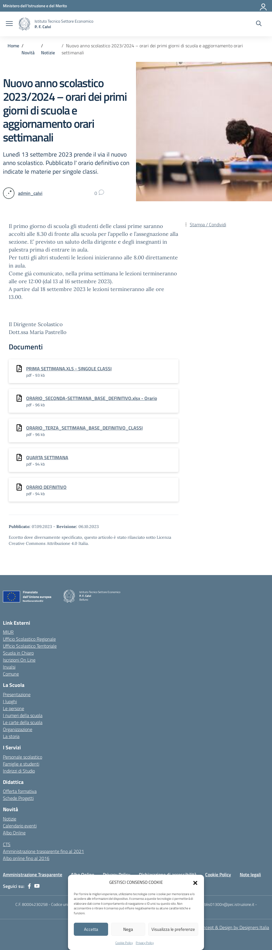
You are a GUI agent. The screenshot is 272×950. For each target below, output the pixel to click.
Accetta (91, 929)
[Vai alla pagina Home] (13, 45)
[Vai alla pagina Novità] (28, 52)
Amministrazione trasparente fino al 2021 (43, 851)
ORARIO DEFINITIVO (46, 487)
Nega (128, 929)
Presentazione (17, 694)
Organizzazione (17, 729)
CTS (6, 844)
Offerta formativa (20, 791)
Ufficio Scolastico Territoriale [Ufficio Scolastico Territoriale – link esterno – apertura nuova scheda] (30, 645)
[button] (195, 882)
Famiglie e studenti (21, 763)
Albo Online (14, 832)
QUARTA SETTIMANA (47, 457)
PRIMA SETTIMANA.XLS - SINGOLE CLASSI (69, 368)
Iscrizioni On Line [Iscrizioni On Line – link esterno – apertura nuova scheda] (19, 659)
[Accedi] (263, 6)
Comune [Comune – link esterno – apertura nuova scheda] (11, 673)
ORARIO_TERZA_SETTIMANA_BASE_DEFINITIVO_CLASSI (84, 427)
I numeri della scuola (22, 715)
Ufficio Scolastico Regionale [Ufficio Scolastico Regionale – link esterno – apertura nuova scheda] (29, 638)
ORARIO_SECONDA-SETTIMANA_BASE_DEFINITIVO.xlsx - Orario (91, 398)
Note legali (250, 874)
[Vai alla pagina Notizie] (48, 52)
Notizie (9, 818)
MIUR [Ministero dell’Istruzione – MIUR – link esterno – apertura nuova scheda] (8, 631)
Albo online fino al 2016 (26, 858)
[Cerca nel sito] (258, 24)
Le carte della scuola (22, 722)
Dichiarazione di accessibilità (167, 874)
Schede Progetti (18, 798)
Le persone (13, 708)
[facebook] (29, 886)
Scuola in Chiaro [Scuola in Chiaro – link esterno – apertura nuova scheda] (18, 652)
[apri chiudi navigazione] (9, 24)
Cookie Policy (124, 942)
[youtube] (37, 886)
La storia (11, 736)
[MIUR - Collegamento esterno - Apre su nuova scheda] (35, 6)
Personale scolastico (22, 756)
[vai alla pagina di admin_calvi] (30, 193)
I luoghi (10, 701)
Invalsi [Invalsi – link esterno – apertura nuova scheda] (9, 666)
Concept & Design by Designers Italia (233, 927)
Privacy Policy (145, 942)
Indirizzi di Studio (19, 770)
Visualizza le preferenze (173, 929)
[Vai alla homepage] (24, 23)
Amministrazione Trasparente (32, 874)
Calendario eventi (20, 825)
